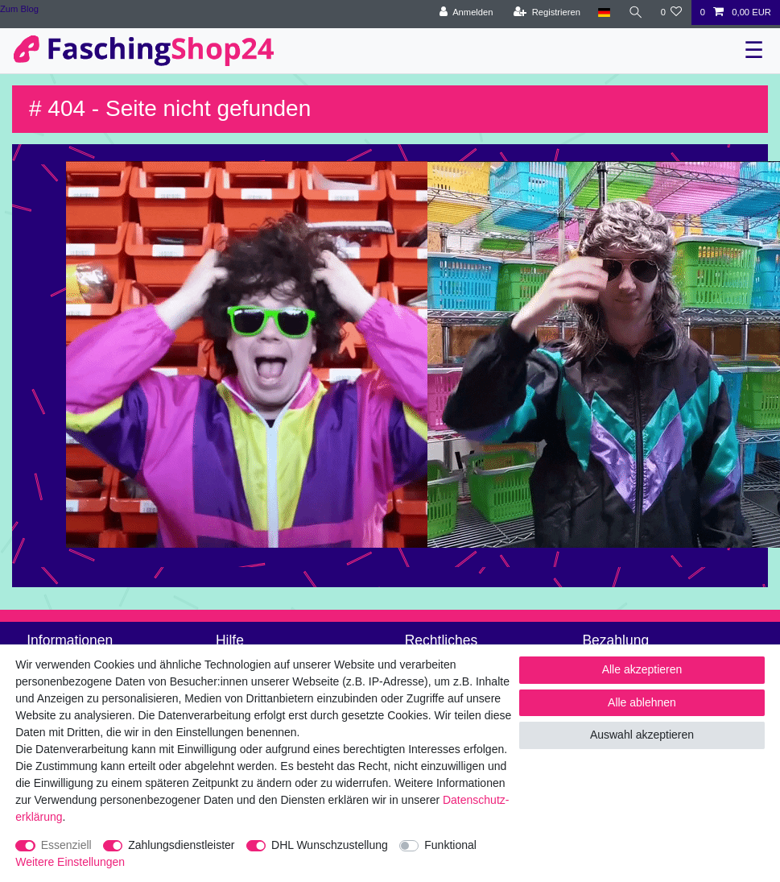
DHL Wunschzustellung (329, 845)
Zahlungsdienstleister (181, 845)
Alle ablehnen (642, 702)
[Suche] (635, 12)
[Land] (604, 12)
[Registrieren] (547, 12)
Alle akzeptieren (642, 669)
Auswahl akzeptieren (642, 734)
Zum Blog (19, 9)
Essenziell (66, 845)
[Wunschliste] (671, 12)
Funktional (450, 845)
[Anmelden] (466, 12)
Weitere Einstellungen (70, 861)
